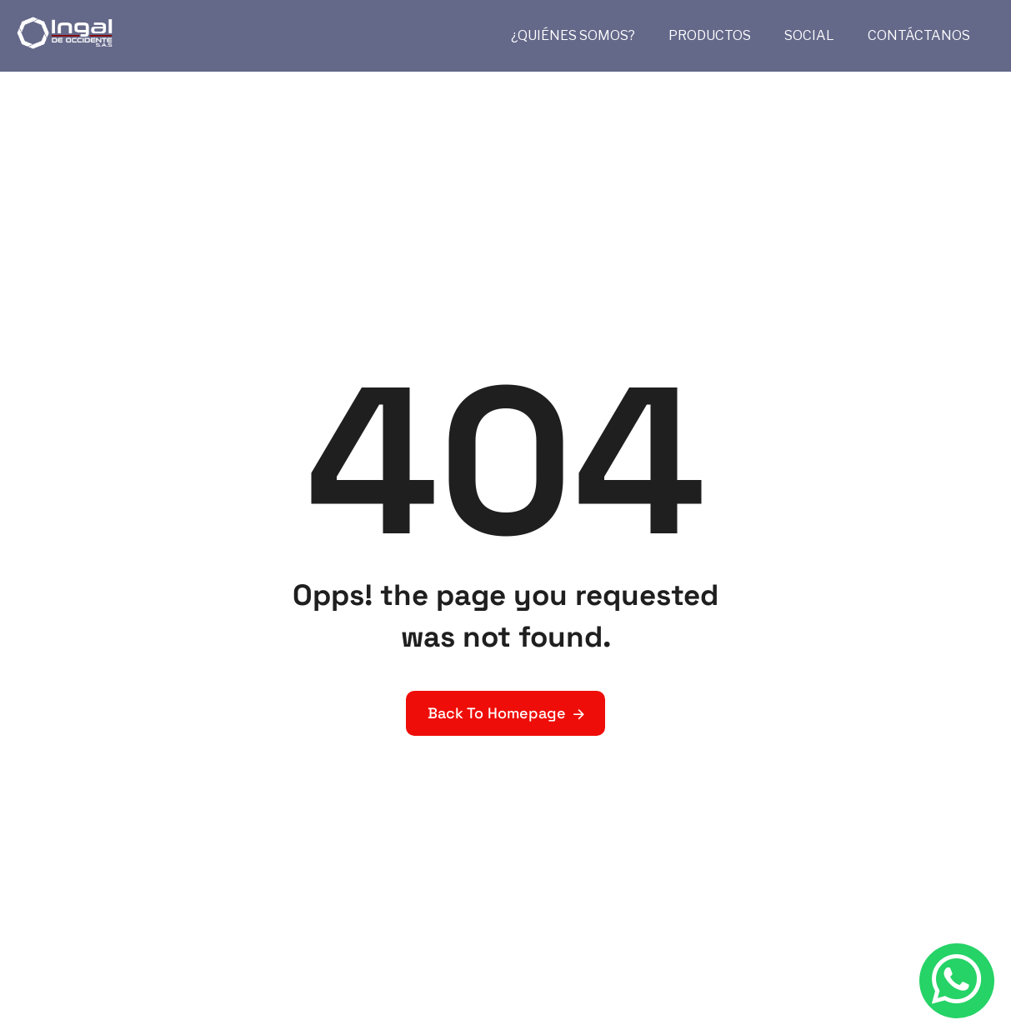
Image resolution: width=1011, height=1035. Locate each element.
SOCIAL (809, 35)
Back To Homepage (497, 712)
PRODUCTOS (709, 35)
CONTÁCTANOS (919, 35)
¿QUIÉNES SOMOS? (573, 35)
